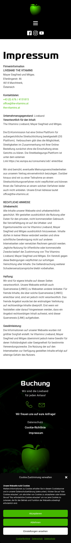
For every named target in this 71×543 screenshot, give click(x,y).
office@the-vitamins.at (15, 103)
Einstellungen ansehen (35, 531)
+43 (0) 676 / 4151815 (16, 99)
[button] (66, 477)
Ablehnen (35, 522)
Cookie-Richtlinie (23, 539)
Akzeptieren (35, 513)
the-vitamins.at (11, 107)
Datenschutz (37, 539)
